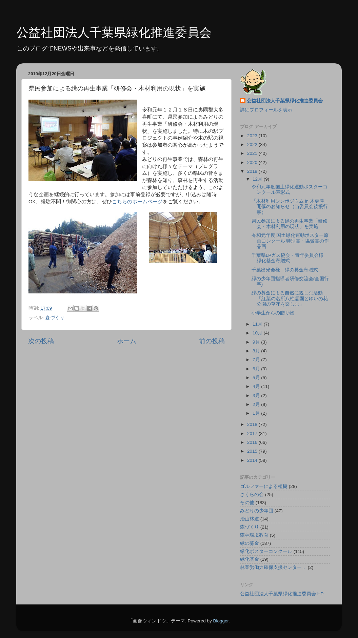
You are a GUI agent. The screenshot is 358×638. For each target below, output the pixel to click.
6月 (257, 368)
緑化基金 (249, 559)
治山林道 (249, 518)
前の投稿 (212, 341)
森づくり (54, 317)
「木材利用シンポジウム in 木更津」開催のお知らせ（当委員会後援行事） (290, 206)
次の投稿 (41, 341)
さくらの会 (252, 494)
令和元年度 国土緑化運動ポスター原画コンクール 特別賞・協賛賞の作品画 (290, 241)
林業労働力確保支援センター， (273, 567)
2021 (253, 153)
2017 (253, 433)
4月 (257, 386)
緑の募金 (249, 543)
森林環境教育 (254, 535)
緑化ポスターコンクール (266, 551)
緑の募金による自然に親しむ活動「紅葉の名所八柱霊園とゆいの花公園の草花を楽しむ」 (290, 298)
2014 (253, 460)
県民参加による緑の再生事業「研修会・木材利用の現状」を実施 (289, 224)
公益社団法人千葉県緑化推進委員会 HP (282, 593)
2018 (253, 424)
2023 (253, 135)
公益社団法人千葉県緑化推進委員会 (114, 32)
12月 (258, 179)
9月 (257, 342)
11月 (258, 324)
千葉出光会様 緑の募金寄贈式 (285, 269)
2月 (257, 404)
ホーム (126, 341)
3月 (257, 395)
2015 (253, 451)
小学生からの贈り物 (273, 312)
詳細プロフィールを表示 (266, 109)
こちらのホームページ (137, 201)
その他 (247, 502)
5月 (257, 377)
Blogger (220, 620)
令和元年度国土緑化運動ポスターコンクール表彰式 (289, 189)
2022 (253, 144)
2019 (253, 171)
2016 (253, 442)
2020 (253, 162)
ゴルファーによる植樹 (263, 486)
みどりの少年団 (256, 510)
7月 (257, 359)
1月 (257, 413)
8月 (257, 350)
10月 (258, 332)
